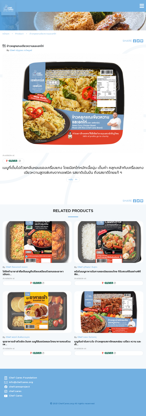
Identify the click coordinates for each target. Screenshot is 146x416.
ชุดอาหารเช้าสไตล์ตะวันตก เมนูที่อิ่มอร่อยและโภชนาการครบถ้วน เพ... (37, 343)
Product (19, 34)
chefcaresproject (19, 387)
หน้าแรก (5, 34)
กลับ (71, 180)
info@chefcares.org (21, 382)
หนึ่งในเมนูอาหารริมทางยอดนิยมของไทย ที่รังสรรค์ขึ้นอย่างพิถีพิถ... (107, 272)
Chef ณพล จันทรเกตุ (87, 337)
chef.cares (15, 391)
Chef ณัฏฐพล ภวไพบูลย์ (21, 50)
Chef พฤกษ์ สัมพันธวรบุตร (18, 337)
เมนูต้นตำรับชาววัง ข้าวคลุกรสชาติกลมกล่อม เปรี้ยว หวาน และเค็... (107, 343)
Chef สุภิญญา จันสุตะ (87, 267)
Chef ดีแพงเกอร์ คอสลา (17, 267)
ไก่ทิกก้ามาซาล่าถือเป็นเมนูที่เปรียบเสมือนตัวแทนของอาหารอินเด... (33, 272)
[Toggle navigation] (142, 6)
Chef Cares (15, 396)
